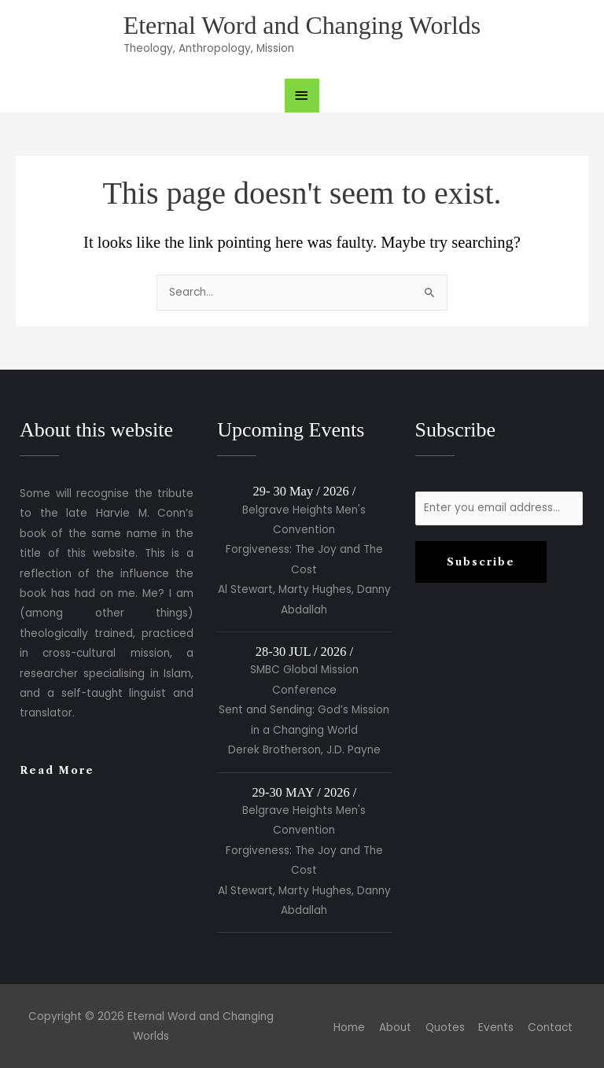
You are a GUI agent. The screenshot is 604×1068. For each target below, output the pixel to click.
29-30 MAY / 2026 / (304, 792)
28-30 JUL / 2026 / (304, 651)
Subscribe (481, 562)
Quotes (445, 1027)
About (395, 1027)
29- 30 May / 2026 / (304, 491)
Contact (550, 1027)
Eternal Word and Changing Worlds (302, 25)
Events (496, 1027)
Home (349, 1027)
